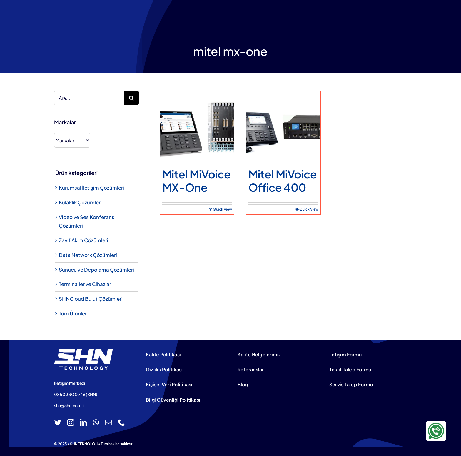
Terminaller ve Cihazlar (85, 284)
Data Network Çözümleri (88, 255)
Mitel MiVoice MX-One (196, 180)
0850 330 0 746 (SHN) (75, 394)
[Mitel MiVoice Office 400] (283, 128)
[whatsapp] (96, 422)
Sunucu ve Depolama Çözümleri (96, 269)
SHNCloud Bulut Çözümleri (91, 298)
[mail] (108, 422)
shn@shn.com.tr (70, 405)
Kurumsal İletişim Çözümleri (91, 187)
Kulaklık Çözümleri (80, 202)
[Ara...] (89, 98)
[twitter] (57, 422)
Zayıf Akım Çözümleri (83, 240)
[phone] (121, 422)
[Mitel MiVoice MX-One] (197, 128)
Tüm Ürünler (73, 313)
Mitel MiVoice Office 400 (282, 180)
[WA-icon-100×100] (436, 423)
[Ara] (131, 98)
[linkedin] (83, 422)
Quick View (222, 209)
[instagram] (70, 422)
